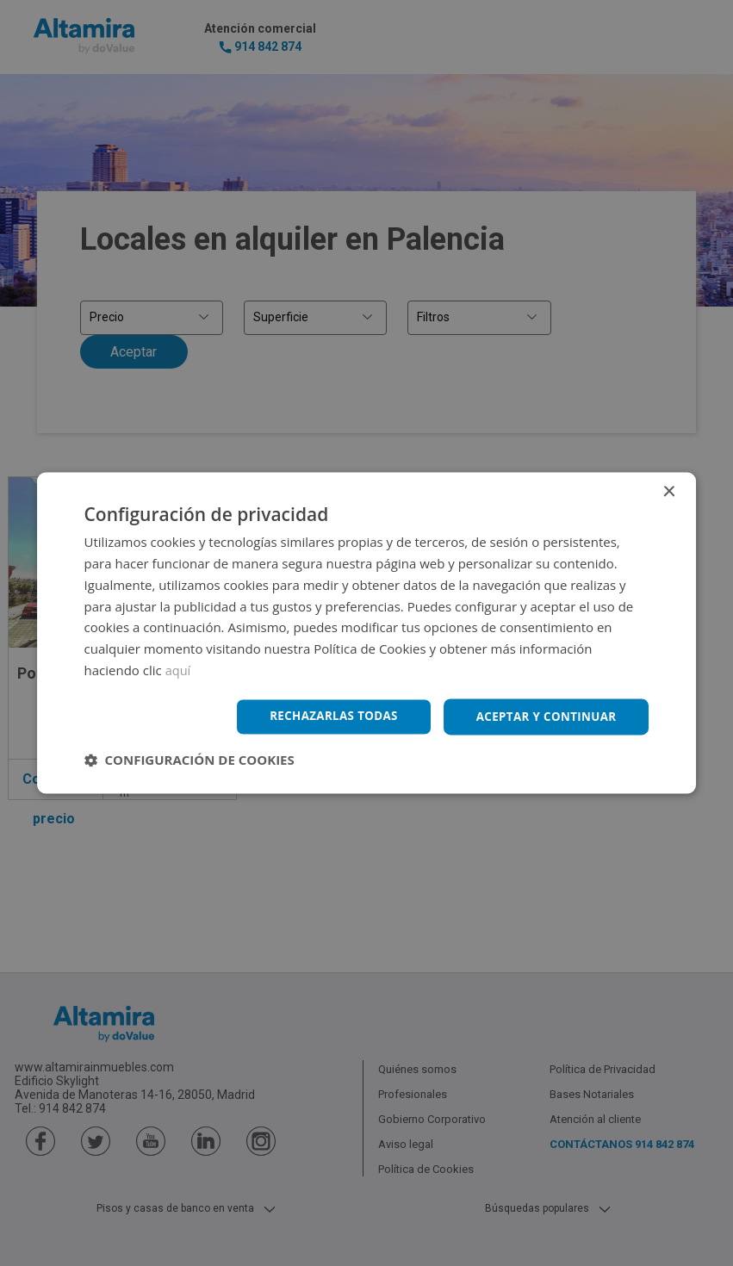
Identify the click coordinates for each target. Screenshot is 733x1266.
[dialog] (366, 633)
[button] (189, 761)
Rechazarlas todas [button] (323, 716)
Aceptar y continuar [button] (543, 716)
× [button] (668, 491)
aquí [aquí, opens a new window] (178, 669)
